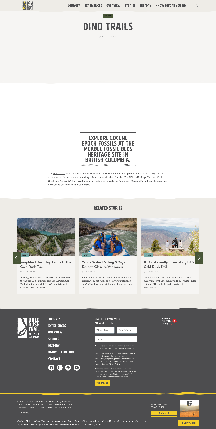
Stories (130, 5)
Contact (54, 358)
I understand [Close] (188, 422)
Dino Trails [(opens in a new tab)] (59, 173)
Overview (113, 5)
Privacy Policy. (114, 364)
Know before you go (171, 5)
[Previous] (17, 258)
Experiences (93, 5)
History (145, 5)
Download (164, 413)
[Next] (199, 258)
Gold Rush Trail (109, 36)
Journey (74, 5)
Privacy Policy (94, 424)
